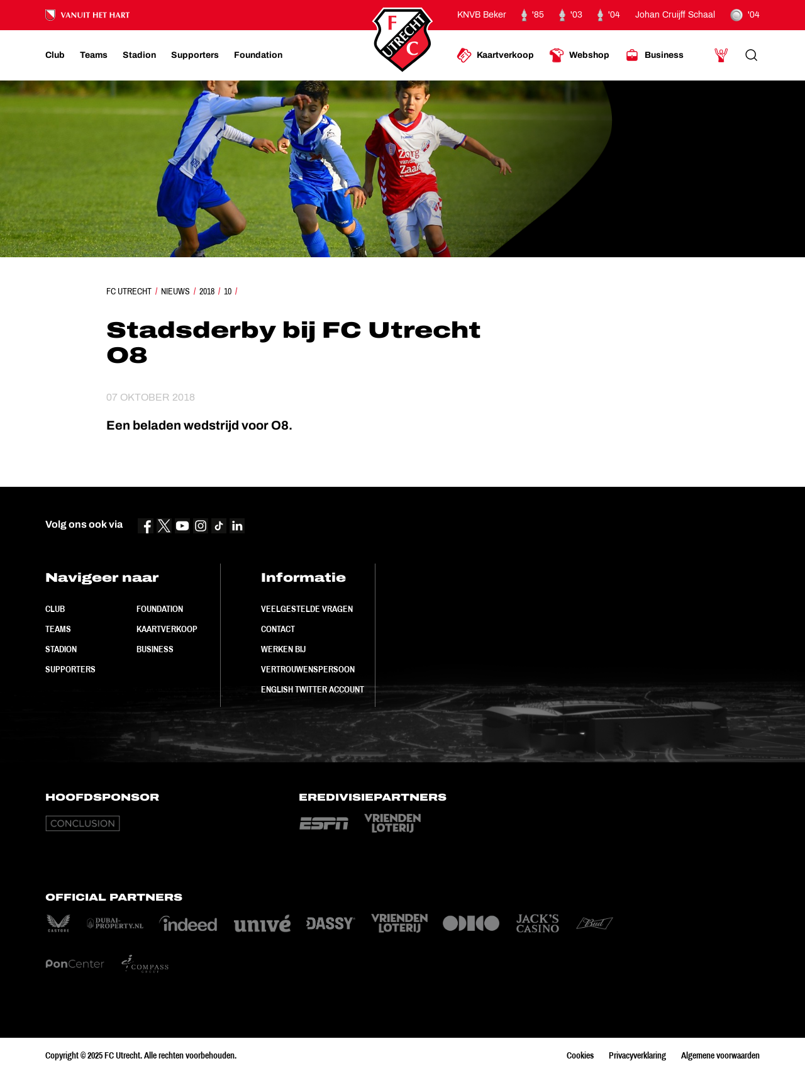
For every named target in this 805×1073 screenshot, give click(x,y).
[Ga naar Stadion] (139, 55)
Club (55, 608)
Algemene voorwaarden (720, 1055)
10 (227, 291)
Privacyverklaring (637, 1055)
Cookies (580, 1055)
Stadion (61, 649)
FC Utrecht (129, 291)
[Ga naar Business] (654, 55)
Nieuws (175, 291)
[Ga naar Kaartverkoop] (495, 55)
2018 (206, 291)
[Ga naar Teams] (94, 55)
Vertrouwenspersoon (308, 669)
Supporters (70, 669)
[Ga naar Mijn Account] (721, 55)
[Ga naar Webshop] (579, 55)
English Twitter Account (312, 689)
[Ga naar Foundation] (258, 55)
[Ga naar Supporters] (195, 55)
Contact (278, 629)
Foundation (159, 608)
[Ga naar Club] (55, 55)
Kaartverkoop (166, 629)
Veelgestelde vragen (307, 608)
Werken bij (283, 649)
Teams (58, 629)
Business (155, 649)
